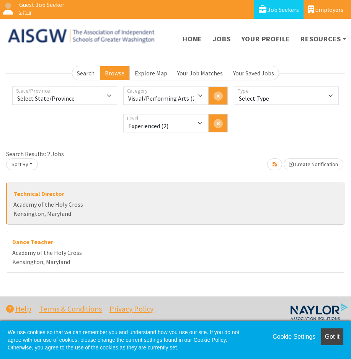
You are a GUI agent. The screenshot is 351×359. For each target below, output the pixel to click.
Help (18, 308)
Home (192, 38)
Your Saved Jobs (253, 73)
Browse (114, 73)
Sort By (19, 164)
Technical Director (38, 193)
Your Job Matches (200, 73)
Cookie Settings (294, 336)
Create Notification (313, 164)
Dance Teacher (32, 242)
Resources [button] (320, 38)
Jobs (221, 38)
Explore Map (151, 73)
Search (86, 73)
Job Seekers (279, 9)
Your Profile (266, 38)
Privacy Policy (131, 308)
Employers (325, 9)
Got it (332, 336)
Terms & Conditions (70, 308)
